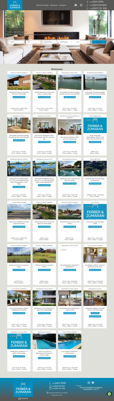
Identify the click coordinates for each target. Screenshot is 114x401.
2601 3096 (94, 1)
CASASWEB (87, 389)
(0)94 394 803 (96, 5)
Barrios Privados (42, 5)
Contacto (62, 5)
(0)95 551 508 (96, 8)
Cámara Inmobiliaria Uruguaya (90, 387)
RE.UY (96, 389)
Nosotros (54, 5)
